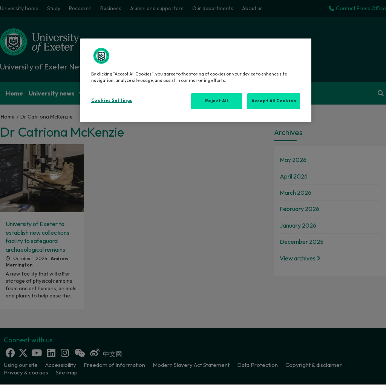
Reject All (216, 100)
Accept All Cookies (273, 100)
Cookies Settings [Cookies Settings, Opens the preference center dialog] (111, 100)
